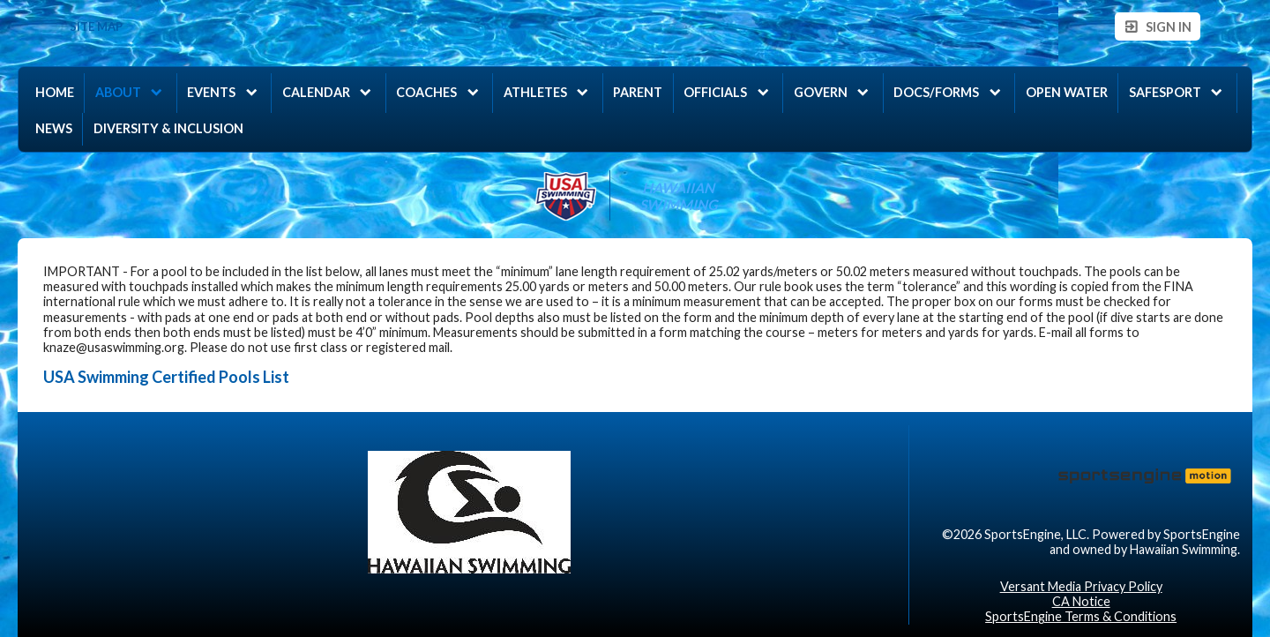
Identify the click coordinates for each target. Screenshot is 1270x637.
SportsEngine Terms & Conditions (1081, 616)
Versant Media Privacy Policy (1081, 586)
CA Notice (1081, 601)
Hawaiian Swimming (678, 196)
